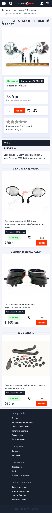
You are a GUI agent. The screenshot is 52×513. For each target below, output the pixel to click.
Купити (19, 110)
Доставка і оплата (20, 427)
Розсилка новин (19, 500)
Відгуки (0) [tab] (10, 148)
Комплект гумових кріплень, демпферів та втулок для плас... (25, 387)
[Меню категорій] (4, 3)
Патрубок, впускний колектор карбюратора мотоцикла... (20, 306)
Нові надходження (20, 475)
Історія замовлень (20, 491)
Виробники (17, 467)
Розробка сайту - (26, 509)
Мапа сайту (17, 455)
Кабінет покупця (19, 487)
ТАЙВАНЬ (22, 85)
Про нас (15, 418)
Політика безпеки (20, 431)
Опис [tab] (7, 142)
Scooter (26, 3)
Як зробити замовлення (23, 423)
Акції (14, 471)
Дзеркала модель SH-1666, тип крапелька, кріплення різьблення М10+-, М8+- (25, 224)
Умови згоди (17, 435)
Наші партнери (19, 439)
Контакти (16, 451)
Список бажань (19, 495)
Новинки (26, 332)
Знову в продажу (26, 251)
